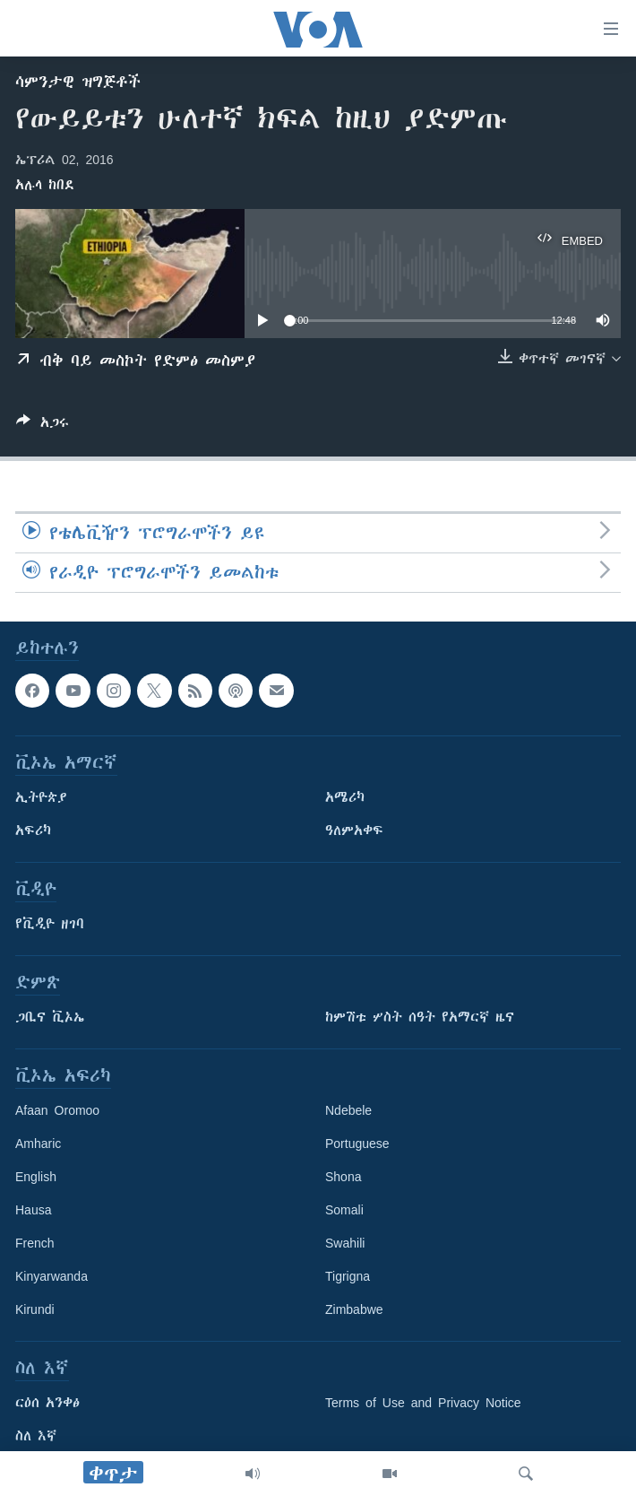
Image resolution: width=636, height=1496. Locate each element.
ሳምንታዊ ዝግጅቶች (78, 82)
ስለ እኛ (35, 1436)
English (35, 1177)
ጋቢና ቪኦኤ (49, 1017)
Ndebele (348, 1110)
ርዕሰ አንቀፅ (47, 1403)
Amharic (38, 1143)
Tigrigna (347, 1276)
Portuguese (357, 1143)
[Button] (42, 425)
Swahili (345, 1243)
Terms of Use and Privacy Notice (423, 1403)
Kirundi (35, 1309)
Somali (344, 1210)
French (35, 1243)
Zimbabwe (354, 1309)
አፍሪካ (33, 830)
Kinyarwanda (51, 1276)
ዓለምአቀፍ (354, 830)
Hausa (33, 1210)
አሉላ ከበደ (44, 185)
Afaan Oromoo (57, 1110)
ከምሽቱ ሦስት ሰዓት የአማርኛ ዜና (419, 1017)
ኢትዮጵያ (41, 797)
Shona (343, 1177)
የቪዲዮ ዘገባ (49, 924)
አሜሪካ (345, 797)
